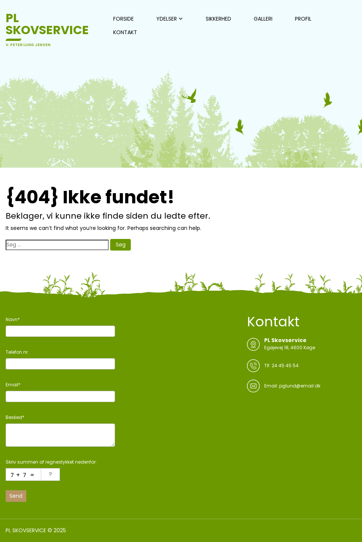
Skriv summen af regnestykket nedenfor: (51, 462)
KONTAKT (125, 32)
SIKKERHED (218, 19)
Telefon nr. (17, 352)
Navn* (13, 319)
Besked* (15, 417)
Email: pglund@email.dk (292, 386)
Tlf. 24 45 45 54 (281, 365)
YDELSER (166, 19)
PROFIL (303, 19)
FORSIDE (123, 19)
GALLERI (263, 19)
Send (15, 496)
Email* (13, 384)
